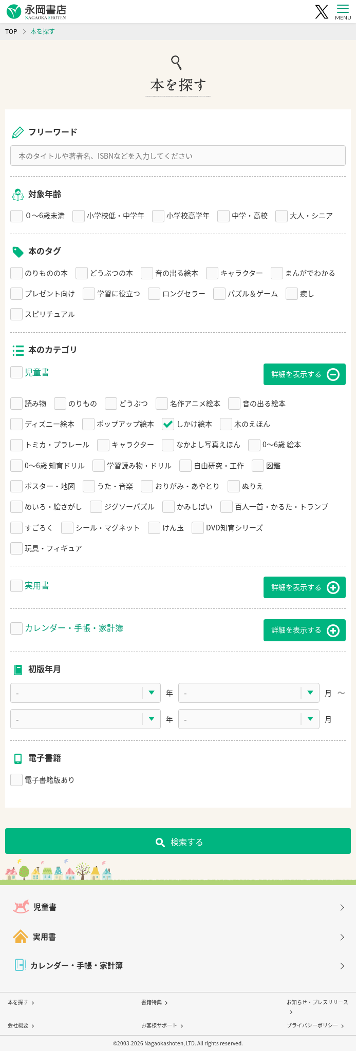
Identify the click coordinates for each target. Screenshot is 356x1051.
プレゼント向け (50, 293)
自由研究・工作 (219, 465)
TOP (11, 31)
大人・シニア (311, 215)
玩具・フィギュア (53, 548)
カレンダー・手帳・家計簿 (74, 627)
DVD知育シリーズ (234, 527)
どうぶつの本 (111, 272)
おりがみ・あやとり (187, 486)
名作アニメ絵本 (195, 403)
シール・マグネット (108, 527)
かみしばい (195, 506)
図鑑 (273, 465)
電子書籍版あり (50, 779)
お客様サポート (159, 1025)
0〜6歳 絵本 (282, 444)
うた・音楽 (115, 486)
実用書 (37, 585)
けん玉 (173, 527)
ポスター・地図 (50, 486)
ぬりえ (253, 486)
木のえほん (252, 423)
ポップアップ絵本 (125, 423)
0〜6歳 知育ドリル (55, 465)
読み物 (35, 403)
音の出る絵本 (176, 272)
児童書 (37, 372)
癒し (307, 293)
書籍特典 (151, 1002)
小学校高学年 (188, 215)
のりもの (82, 403)
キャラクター (241, 272)
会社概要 (18, 1025)
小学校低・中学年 (115, 215)
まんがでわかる (310, 272)
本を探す (18, 1002)
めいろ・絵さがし (53, 506)
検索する (187, 841)
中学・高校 (250, 215)
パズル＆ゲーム (253, 293)
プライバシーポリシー (312, 1025)
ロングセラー (183, 293)
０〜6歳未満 (45, 215)
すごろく (39, 527)
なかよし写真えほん (208, 444)
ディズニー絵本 (49, 423)
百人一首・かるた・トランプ (281, 506)
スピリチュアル (50, 314)
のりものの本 (46, 272)
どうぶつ (133, 403)
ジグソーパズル (129, 506)
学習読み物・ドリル (139, 465)
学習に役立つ (118, 293)
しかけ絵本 (194, 423)
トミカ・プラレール (57, 444)
